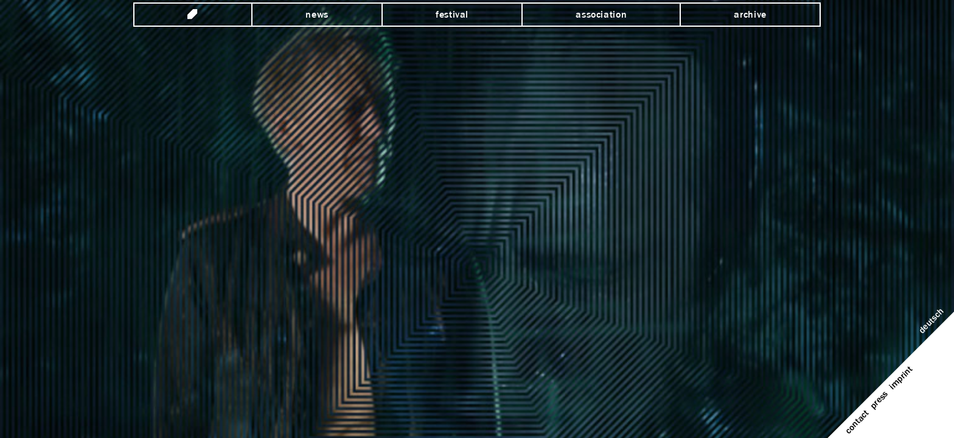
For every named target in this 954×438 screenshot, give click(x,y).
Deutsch (931, 321)
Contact (857, 422)
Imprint (901, 378)
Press (879, 400)
